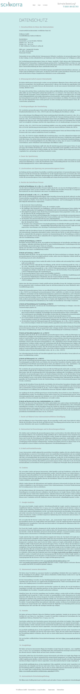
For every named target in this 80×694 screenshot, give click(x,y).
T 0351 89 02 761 (70, 6)
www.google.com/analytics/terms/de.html (35, 562)
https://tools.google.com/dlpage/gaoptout (66, 552)
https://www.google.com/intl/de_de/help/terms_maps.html (36, 671)
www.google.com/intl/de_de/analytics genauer (33, 564)
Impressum (51, 689)
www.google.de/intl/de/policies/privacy (55, 561)
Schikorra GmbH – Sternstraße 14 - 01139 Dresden (31, 689)
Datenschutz (60, 689)
